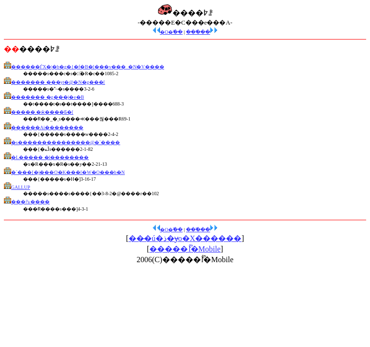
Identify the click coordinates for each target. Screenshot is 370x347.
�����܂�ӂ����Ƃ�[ (42, 112)
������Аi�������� (47, 127)
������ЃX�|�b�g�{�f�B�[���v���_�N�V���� (87, 66)
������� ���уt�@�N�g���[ (58, 82)
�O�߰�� (168, 32)
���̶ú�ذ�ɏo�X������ (185, 238)
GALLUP (20, 187)
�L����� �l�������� (50, 157)
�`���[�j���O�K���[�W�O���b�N (68, 172)
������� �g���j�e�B (47, 97)
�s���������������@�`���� (65, 142)
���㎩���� (30, 201)
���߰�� (201, 32)
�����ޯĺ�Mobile (185, 249)
